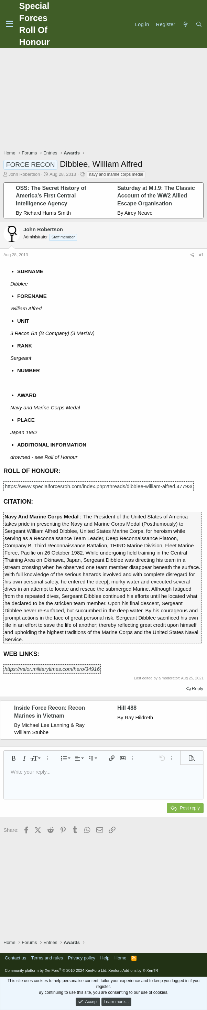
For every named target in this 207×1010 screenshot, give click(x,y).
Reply (197, 688)
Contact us (15, 957)
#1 (201, 254)
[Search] (199, 24)
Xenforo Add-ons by (133, 970)
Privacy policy (81, 957)
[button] (13, 758)
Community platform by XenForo (56, 970)
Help (105, 957)
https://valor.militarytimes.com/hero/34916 (52, 669)
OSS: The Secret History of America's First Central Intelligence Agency (51, 195)
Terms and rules (47, 957)
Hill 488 (127, 708)
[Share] (192, 255)
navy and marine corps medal (116, 174)
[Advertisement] (105, 100)
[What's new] (185, 24)
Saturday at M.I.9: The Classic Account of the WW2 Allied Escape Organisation (156, 195)
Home (121, 957)
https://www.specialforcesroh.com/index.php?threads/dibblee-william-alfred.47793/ (98, 486)
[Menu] (9, 24)
